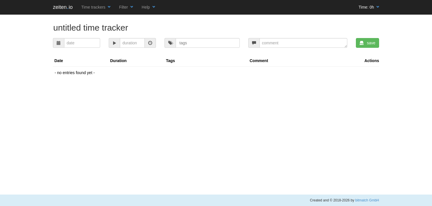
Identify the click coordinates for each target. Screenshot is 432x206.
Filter (126, 7)
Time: (368, 7)
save (367, 43)
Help (148, 7)
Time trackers (95, 7)
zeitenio (63, 7)
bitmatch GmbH (367, 200)
